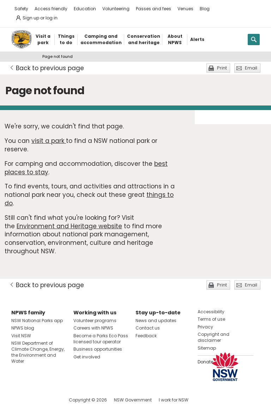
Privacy (205, 327)
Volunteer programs (94, 321)
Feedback (146, 336)
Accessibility (211, 312)
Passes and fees (153, 9)
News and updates (156, 321)
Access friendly (51, 9)
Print (222, 68)
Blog (205, 9)
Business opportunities (97, 349)
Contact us (148, 328)
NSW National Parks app (37, 321)
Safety (21, 9)
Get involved (86, 357)
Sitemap (207, 348)
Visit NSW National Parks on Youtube (48, 399)
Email (251, 68)
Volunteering (116, 9)
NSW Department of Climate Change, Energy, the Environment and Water (38, 352)
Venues (185, 9)
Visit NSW (21, 336)
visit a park (48, 141)
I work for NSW (173, 400)
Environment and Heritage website (69, 226)
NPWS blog (22, 328)
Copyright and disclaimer (213, 337)
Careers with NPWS (93, 328)
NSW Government (133, 400)
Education (85, 9)
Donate (205, 362)
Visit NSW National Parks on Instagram (33, 399)
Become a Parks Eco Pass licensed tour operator (100, 339)
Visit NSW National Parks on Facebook (17, 399)
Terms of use (211, 319)
